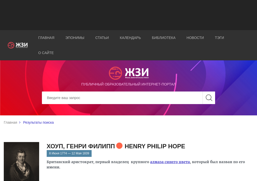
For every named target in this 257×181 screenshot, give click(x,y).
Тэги (219, 38)
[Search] (128, 98)
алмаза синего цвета (170, 162)
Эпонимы (75, 38)
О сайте (46, 53)
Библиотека (163, 38)
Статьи (102, 38)
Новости (195, 38)
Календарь (130, 38)
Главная (46, 38)
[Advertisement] (128, 15)
